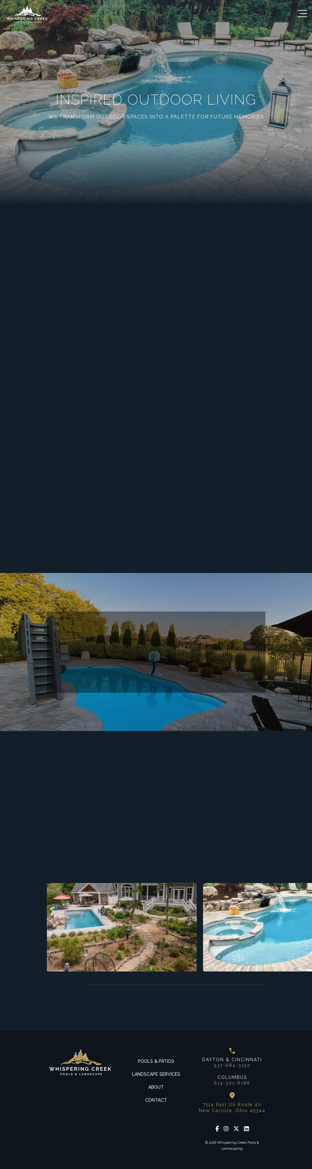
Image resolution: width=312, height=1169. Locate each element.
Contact (156, 1100)
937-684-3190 (232, 1065)
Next (67, 984)
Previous (51, 984)
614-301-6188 (232, 1083)
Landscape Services (156, 1074)
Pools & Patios (156, 1061)
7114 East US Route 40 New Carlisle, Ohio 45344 (232, 1107)
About (156, 1087)
